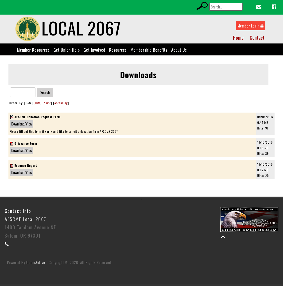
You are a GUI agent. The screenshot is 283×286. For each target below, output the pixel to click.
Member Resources (33, 52)
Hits (37, 104)
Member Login (250, 28)
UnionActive (35, 264)
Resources (118, 52)
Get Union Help (67, 52)
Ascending (61, 104)
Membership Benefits (149, 52)
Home (238, 39)
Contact (257, 39)
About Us (179, 52)
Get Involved (94, 52)
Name (47, 104)
